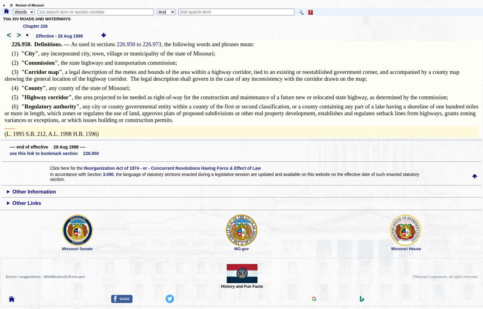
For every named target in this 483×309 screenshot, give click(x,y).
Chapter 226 (35, 26)
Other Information (34, 192)
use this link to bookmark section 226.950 (54, 153)
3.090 (108, 174)
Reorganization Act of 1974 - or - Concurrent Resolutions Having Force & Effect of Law (172, 168)
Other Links (26, 203)
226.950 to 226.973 (139, 44)
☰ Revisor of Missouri (25, 5)
